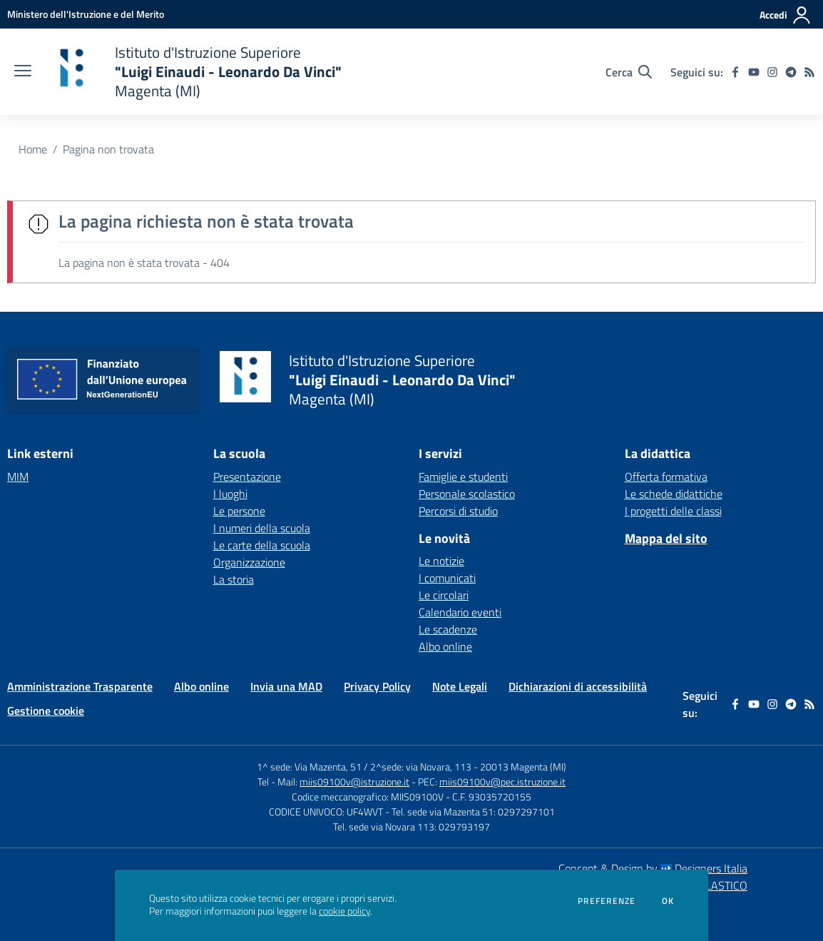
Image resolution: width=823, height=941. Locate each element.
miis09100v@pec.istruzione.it (502, 781)
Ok (668, 901)
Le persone (239, 510)
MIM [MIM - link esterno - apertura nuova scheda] (18, 476)
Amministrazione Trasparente (80, 686)
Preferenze (606, 901)
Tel (264, 781)
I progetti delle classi (673, 510)
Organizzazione (249, 562)
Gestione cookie (45, 710)
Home (33, 149)
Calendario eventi (460, 612)
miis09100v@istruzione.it (354, 781)
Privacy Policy (377, 686)
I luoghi (230, 493)
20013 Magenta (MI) (523, 766)
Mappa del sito (666, 538)
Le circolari (444, 595)
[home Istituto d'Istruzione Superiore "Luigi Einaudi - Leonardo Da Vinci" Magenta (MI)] (194, 72)
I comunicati (447, 577)
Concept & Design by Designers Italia (652, 868)
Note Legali (459, 686)
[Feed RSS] (809, 72)
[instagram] (772, 72)
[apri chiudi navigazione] (22, 72)
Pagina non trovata (108, 149)
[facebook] (735, 72)
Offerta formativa (666, 476)
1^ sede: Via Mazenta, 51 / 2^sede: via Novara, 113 (364, 766)
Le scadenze (448, 629)
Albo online (445, 646)
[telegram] (790, 72)
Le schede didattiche (673, 493)
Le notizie (441, 560)
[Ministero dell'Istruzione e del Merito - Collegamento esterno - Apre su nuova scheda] (85, 13)
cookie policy (344, 911)
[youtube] (753, 72)
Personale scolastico (467, 493)
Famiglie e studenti (463, 476)
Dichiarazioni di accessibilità (577, 686)
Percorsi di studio (458, 510)
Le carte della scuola (261, 545)
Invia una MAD (286, 686)
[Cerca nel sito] (628, 72)
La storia (233, 579)
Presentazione (247, 476)
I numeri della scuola (261, 527)
